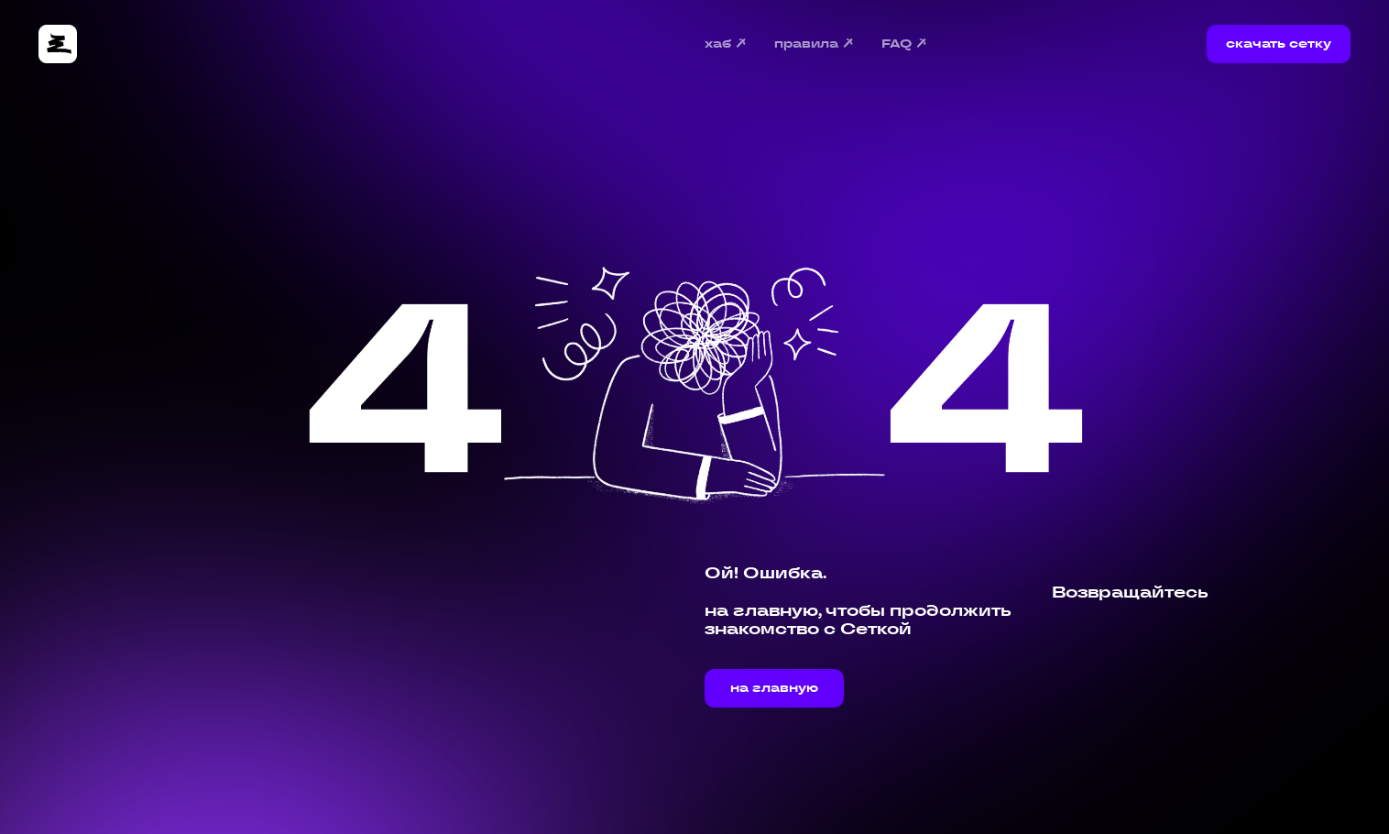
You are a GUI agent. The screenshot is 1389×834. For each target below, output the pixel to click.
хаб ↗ (726, 44)
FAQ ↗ (904, 44)
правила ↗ (814, 44)
